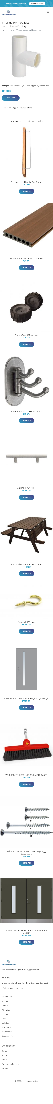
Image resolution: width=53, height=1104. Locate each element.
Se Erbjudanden (37, 3)
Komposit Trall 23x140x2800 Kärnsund (26, 258)
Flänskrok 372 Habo (26, 622)
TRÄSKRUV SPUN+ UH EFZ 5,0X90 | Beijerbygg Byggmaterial (26, 852)
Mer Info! (11, 98)
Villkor (4, 1060)
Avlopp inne (44, 86)
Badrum (26, 86)
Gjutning (5, 1014)
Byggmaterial (7, 1036)
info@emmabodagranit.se (12, 988)
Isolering (5, 1023)
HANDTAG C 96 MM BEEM (26, 488)
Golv (4, 1019)
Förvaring (6, 1010)
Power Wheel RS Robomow (26, 335)
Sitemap (5, 1068)
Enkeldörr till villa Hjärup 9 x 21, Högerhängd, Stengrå (26, 698)
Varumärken (17, 86)
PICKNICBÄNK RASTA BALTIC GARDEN (26, 564)
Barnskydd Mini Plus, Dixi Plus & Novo (26, 182)
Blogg (4, 1051)
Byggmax (34, 86)
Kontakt (5, 1055)
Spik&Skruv (6, 1027)
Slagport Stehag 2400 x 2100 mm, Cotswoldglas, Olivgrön (26, 931)
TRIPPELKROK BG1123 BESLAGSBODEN (26, 411)
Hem (4, 30)
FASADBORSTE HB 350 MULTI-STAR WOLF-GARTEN (26, 775)
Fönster (5, 1006)
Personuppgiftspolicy (10, 1064)
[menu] (48, 12)
